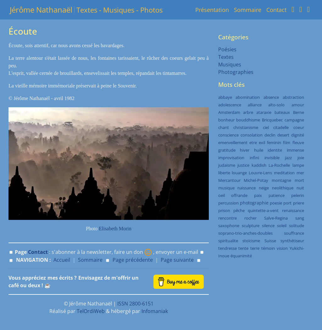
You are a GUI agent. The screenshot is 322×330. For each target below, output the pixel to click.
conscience (228, 135)
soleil (281, 225)
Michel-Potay (256, 180)
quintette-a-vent (263, 210)
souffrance (294, 233)
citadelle (281, 127)
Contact (276, 10)
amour (297, 105)
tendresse (227, 248)
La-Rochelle (279, 165)
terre (254, 248)
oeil (221, 195)
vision (282, 248)
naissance (246, 188)
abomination (248, 97)
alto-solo (276, 105)
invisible (272, 157)
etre (253, 142)
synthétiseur (292, 240)
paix (258, 195)
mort (299, 180)
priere (298, 203)
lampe (298, 165)
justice (243, 165)
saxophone (228, 225)
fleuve (298, 142)
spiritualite (228, 240)
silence (268, 225)
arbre (248, 112)
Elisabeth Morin (115, 228)
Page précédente (133, 259)
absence (271, 97)
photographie (254, 203)
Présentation (212, 10)
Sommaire (247, 10)
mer (300, 173)
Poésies (227, 49)
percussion (228, 203)
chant (223, 127)
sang (299, 218)
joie (300, 157)
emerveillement (232, 142)
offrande (239, 195)
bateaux (282, 112)
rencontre (227, 218)
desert (283, 135)
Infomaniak (155, 311)
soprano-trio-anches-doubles (245, 233)
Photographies (235, 72)
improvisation (231, 157)
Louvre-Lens (260, 173)
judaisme (226, 165)
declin (269, 135)
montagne (281, 180)
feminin (274, 142)
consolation (252, 135)
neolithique (282, 188)
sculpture (250, 225)
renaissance (293, 210)
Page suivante (177, 259)
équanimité (241, 256)
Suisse (270, 240)
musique (226, 188)
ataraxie (263, 112)
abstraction (293, 97)
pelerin (297, 195)
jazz (288, 157)
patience (277, 195)
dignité (297, 135)
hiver (244, 150)
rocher (250, 218)
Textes (226, 56)
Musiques (229, 64)
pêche (239, 210)
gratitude (227, 150)
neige (264, 188)
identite (275, 150)
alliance (255, 105)
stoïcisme (251, 240)
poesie (276, 203)
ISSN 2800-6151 (135, 303)
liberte (224, 173)
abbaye (225, 97)
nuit (300, 188)
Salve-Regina (276, 218)
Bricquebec (272, 120)
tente (243, 248)
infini (254, 157)
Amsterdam (229, 112)
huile (258, 150)
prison (224, 210)
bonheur (226, 120)
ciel (266, 127)
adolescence (229, 105)
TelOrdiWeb (91, 311)
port (287, 203)
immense (295, 150)
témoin (268, 248)
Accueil (61, 259)
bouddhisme (248, 120)
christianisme (245, 127)
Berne (298, 112)
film (286, 142)
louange (239, 173)
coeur (298, 127)
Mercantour (229, 180)
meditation (284, 173)
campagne (294, 120)
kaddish (259, 165)
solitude (296, 225)
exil (262, 142)
